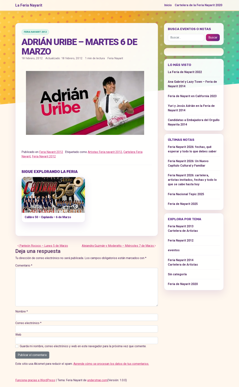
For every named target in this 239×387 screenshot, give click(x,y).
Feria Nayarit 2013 (180, 226)
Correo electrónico (28, 323)
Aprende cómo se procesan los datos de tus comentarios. (111, 364)
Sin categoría (177, 274)
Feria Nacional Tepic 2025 (186, 194)
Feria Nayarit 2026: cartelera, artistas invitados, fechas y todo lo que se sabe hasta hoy (192, 180)
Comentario (23, 265)
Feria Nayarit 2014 (180, 260)
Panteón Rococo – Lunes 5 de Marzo (43, 245)
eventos (174, 250)
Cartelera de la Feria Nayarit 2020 (198, 5)
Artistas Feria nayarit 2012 (105, 152)
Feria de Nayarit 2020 (183, 284)
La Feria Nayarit (28, 5)
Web (18, 334)
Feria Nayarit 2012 (35, 31)
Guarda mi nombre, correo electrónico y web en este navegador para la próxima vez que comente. (83, 346)
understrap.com (97, 380)
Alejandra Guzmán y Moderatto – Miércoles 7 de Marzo (119, 245)
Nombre (21, 311)
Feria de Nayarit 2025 (183, 204)
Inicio (168, 5)
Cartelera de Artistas (183, 231)
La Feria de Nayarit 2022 (185, 72)
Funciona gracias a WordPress (35, 380)
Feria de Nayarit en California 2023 (192, 96)
